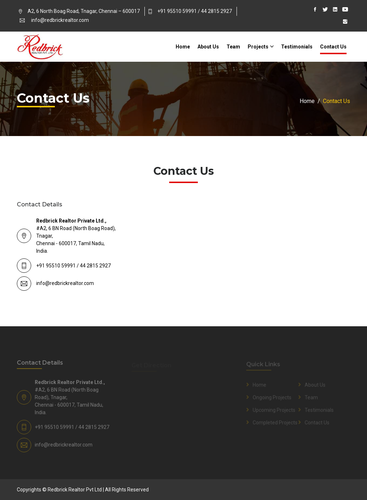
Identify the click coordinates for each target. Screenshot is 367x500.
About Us (208, 47)
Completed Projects (275, 423)
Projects (258, 47)
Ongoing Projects (272, 398)
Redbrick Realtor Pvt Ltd (75, 489)
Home (183, 47)
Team (233, 47)
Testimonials (297, 47)
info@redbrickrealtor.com (60, 20)
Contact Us (333, 47)
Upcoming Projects (274, 411)
